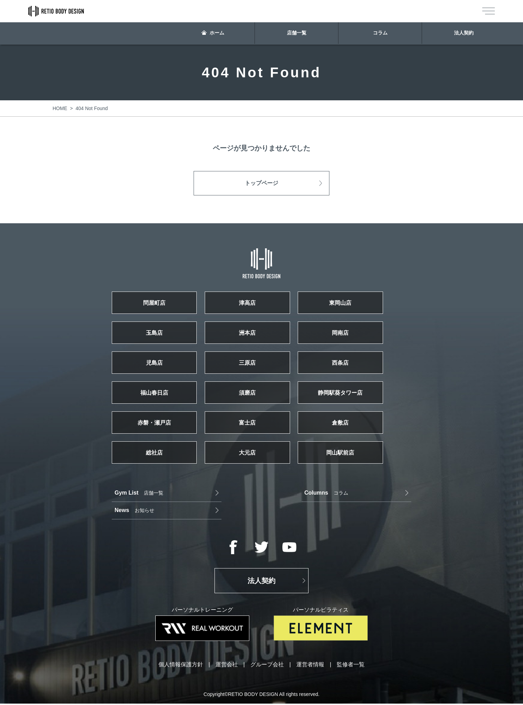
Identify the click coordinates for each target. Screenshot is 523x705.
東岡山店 (364, 304)
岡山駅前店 (364, 470)
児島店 (158, 370)
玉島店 (158, 337)
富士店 (261, 437)
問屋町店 (158, 304)
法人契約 (463, 33)
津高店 (261, 304)
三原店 (261, 370)
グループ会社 (267, 666)
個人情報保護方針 (180, 666)
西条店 (364, 370)
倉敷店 (364, 437)
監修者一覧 (351, 666)
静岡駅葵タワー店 (364, 404)
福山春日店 (158, 404)
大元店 (261, 470)
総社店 (158, 470)
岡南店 (364, 337)
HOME (60, 108)
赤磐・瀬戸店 (159, 437)
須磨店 (261, 404)
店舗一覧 (296, 33)
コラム (380, 33)
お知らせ (344, 511)
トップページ (261, 183)
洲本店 (261, 337)
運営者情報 (310, 666)
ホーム (213, 33)
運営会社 (227, 666)
